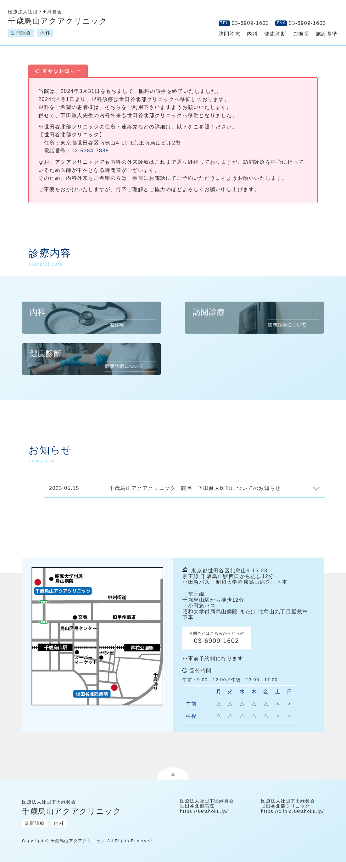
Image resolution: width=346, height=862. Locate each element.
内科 (252, 34)
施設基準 (327, 34)
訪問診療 (230, 34)
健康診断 (275, 34)
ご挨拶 (301, 34)
